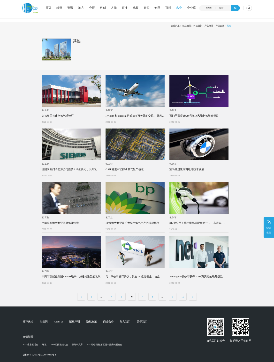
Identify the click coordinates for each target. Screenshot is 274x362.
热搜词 (44, 322)
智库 (146, 8)
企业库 (191, 8)
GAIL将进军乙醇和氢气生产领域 (125, 169)
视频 (135, 8)
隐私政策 (91, 322)
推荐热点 (28, 322)
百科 (168, 8)
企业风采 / (176, 25)
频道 (59, 8)
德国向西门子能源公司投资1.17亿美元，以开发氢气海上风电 (70, 169)
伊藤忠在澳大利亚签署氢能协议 (60, 223)
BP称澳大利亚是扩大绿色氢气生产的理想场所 (132, 223)
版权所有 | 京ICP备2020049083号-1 (39, 355)
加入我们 (125, 322)
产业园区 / (221, 25)
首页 (48, 8)
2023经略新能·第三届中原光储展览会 (104, 344)
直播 (125, 8)
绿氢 (44, 344)
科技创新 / (198, 25)
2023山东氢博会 (30, 344)
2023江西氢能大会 (59, 344)
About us (58, 322)
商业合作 (108, 322)
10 (183, 296)
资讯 (70, 8)
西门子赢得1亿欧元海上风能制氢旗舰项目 (194, 115)
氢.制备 (172, 110)
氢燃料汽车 (77, 344)
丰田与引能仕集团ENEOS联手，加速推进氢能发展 (71, 276)
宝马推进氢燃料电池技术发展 (186, 169)
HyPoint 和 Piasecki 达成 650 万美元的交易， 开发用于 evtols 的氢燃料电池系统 (134, 116)
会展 (92, 8)
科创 (103, 8)
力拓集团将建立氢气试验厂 (58, 115)
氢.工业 (45, 110)
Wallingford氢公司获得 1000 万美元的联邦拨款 (196, 276)
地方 (81, 8)
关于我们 (142, 322)
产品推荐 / (209, 25)
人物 (114, 8)
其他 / (229, 25)
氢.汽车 (172, 164)
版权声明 (74, 322)
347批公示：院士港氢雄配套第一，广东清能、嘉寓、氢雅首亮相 (198, 223)
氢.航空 (109, 110)
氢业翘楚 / (187, 25)
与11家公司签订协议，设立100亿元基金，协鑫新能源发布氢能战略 (134, 276)
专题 (157, 8)
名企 (179, 8)
